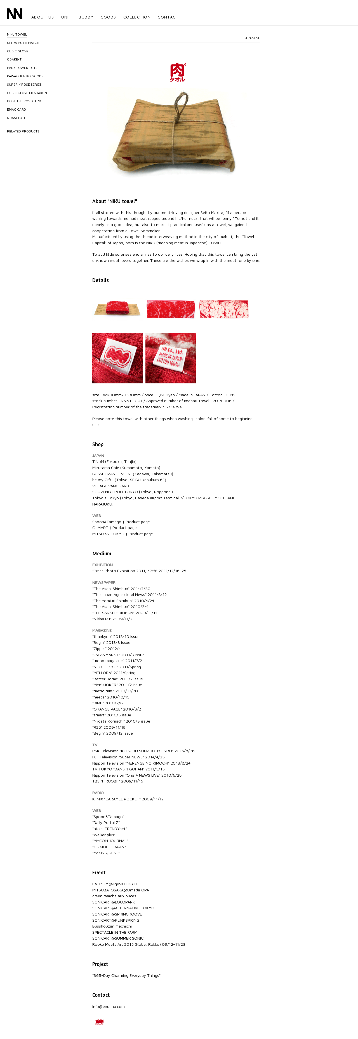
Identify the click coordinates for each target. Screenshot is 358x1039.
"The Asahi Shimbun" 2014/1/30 (121, 588)
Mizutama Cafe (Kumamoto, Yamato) (126, 467)
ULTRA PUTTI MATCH (23, 43)
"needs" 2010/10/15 (110, 697)
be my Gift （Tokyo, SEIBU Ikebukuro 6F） (130, 479)
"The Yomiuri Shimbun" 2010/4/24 (123, 600)
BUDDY (86, 17)
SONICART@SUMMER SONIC (117, 938)
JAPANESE (252, 38)
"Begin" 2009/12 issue (112, 733)
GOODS (108, 17)
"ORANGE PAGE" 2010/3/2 (116, 709)
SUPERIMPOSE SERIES (24, 84)
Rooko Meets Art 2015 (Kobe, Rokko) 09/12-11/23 (138, 944)
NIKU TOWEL (17, 34)
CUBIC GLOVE (17, 51)
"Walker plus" (104, 834)
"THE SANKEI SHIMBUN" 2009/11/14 (124, 612)
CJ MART (100, 527)
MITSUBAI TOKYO (108, 533)
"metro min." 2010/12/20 (115, 690)
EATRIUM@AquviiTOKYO (114, 883)
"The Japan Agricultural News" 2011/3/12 (129, 594)
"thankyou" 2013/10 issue (116, 636)
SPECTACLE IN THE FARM (114, 932)
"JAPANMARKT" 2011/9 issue (118, 654)
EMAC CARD (16, 109)
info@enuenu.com (108, 1006)
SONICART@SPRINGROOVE (117, 914)
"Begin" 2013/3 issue (111, 642)
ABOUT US (42, 17)
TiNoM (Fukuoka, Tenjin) (114, 461)
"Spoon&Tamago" (108, 816)
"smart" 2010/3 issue (111, 714)
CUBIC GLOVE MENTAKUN (27, 93)
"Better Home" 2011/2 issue (117, 678)
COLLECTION (137, 17)
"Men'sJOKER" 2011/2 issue (117, 684)
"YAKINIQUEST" (106, 852)
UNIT (66, 17)
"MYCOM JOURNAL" (110, 840)
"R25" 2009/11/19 (109, 727)
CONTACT (168, 17)
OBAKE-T (14, 59)
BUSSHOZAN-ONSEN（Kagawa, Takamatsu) (132, 473)
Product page (138, 521)
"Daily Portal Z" (106, 822)
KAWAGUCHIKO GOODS (25, 76)
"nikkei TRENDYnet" (109, 828)
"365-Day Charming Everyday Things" (126, 975)
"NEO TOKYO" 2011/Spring (116, 666)
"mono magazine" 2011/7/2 (117, 660)
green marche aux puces (114, 895)
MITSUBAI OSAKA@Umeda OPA (120, 889)
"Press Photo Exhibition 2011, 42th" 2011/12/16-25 (139, 570)
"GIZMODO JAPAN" (109, 846)
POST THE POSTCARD (24, 101)
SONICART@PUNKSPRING (115, 920)
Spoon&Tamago (106, 521)
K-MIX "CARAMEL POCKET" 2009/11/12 (128, 798)
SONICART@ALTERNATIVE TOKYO (123, 907)
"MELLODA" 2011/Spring (113, 672)
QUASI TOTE (16, 118)
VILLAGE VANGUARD (110, 485)
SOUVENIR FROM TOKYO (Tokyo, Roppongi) (132, 491)
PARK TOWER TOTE (22, 68)
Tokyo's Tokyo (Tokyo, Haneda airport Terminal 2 (137, 497)
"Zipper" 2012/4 (106, 648)
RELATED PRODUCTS (23, 131)
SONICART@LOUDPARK (113, 902)
